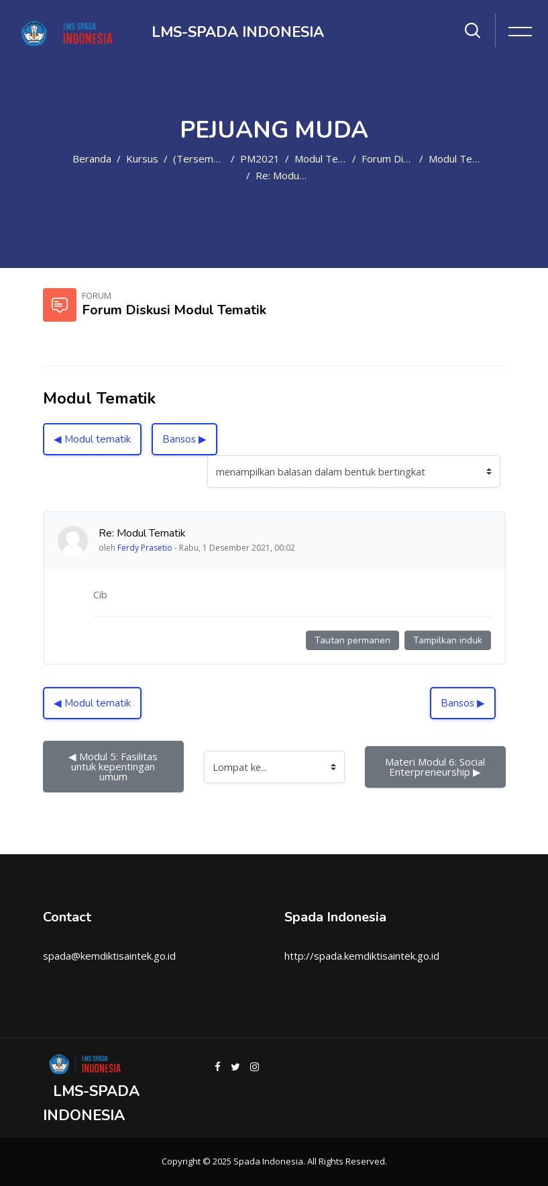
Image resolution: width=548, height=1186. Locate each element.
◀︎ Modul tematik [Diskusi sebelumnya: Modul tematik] (92, 439)
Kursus (142, 158)
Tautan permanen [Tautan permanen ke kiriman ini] (352, 640)
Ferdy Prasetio (144, 547)
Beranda (91, 158)
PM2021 (260, 158)
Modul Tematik (328, 158)
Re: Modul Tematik (298, 175)
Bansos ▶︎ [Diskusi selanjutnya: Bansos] (184, 439)
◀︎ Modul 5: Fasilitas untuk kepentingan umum (114, 766)
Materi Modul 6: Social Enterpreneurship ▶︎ (436, 766)
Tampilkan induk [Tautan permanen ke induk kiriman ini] (447, 640)
